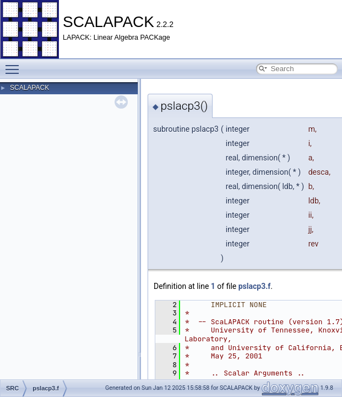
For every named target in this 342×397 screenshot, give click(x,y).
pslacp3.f (254, 286)
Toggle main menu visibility (15, 64)
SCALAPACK (29, 88)
